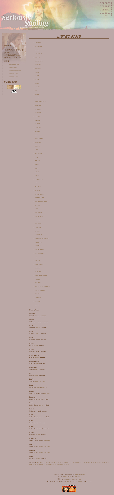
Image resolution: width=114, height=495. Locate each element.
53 (50, 464)
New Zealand (39, 197)
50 (44, 464)
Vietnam (37, 301)
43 (31, 464)
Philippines (39, 212)
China (37, 94)
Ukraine (38, 283)
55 (53, 464)
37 (101, 462)
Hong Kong (39, 138)
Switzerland (39, 264)
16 (62, 462)
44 (33, 464)
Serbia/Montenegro (42, 238)
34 (95, 462)
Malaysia (38, 186)
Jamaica (38, 172)
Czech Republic (40, 101)
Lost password (15, 77)
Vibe (79, 479)
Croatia (37, 98)
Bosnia (37, 76)
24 (77, 462)
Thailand (38, 271)
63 (68, 464)
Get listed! (13, 68)
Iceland (37, 146)
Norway (37, 205)
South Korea (39, 253)
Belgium (38, 68)
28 (84, 462)
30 (88, 462)
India (36, 149)
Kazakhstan (39, 179)
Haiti (36, 135)
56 (55, 464)
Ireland (37, 161)
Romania (38, 227)
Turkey (37, 279)
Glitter (74, 479)
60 (62, 464)
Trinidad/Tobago (41, 275)
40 (106, 462)
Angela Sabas (79, 474)
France (37, 124)
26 (80, 462)
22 (73, 462)
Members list (14, 65)
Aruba (37, 50)
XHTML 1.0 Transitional (75, 481)
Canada (37, 87)
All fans (38, 42)
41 (108, 462)
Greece (37, 131)
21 (71, 462)
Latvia (37, 183)
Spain (37, 257)
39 (104, 462)
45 (35, 464)
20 (69, 462)
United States (40, 290)
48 (41, 464)
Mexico (37, 190)
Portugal (38, 223)
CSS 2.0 (89, 481)
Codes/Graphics (15, 71)
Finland (37, 120)
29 (86, 462)
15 (60, 462)
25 (78, 462)
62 (66, 464)
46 (37, 464)
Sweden (37, 260)
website (43, 316)
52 (48, 464)
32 (91, 462)
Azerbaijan (39, 61)
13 (56, 462)
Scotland (38, 234)
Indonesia (38, 153)
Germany (38, 127)
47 (39, 464)
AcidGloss (67, 479)
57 (57, 464)
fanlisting (106, 6)
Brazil (37, 83)
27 (82, 462)
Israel (37, 164)
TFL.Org (77, 476)
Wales (37, 305)
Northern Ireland (41, 201)
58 (59, 464)
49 (42, 464)
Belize (37, 72)
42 (30, 464)
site (106, 12)
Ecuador (38, 109)
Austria (37, 57)
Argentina (38, 46)
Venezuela (39, 297)
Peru (36, 209)
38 (102, 462)
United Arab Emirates (42, 286)
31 (89, 462)
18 (66, 462)
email (37, 316)
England (38, 112)
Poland (37, 220)
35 (97, 462)
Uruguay (38, 294)
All (38, 462)
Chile (37, 90)
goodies (105, 9)
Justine (18, 56)
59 (61, 464)
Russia (37, 231)
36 (99, 462)
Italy (36, 168)
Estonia (37, 116)
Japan (37, 175)
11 (53, 462)
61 (64, 464)
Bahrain (38, 64)
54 (51, 464)
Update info (13, 74)
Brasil (37, 79)
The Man (105, 3)
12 (54, 462)
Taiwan (37, 268)
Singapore (38, 242)
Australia (38, 53)
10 (51, 462)
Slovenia (38, 246)
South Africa (39, 249)
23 (75, 462)
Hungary (38, 142)
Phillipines (39, 216)
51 (46, 464)
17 (64, 462)
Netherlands (39, 194)
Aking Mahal (66, 476)
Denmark (38, 105)
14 (58, 462)
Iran (36, 157)
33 (93, 462)
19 (67, 462)
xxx (106, 15)
